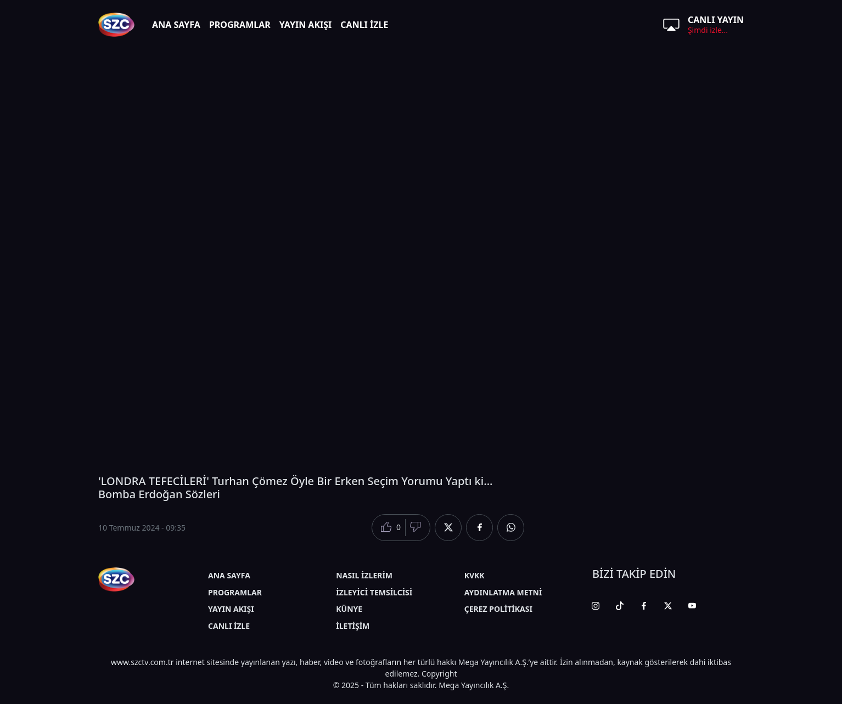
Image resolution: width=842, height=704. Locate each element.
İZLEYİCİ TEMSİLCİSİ (374, 592)
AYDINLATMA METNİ (503, 592)
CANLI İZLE (364, 25)
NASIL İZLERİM (364, 575)
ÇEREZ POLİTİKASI (498, 609)
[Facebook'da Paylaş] (479, 527)
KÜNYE (349, 609)
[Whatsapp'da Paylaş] (510, 527)
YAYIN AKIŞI (305, 25)
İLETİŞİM (352, 626)
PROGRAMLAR (240, 25)
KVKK (474, 575)
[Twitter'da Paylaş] (448, 527)
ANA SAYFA (176, 25)
